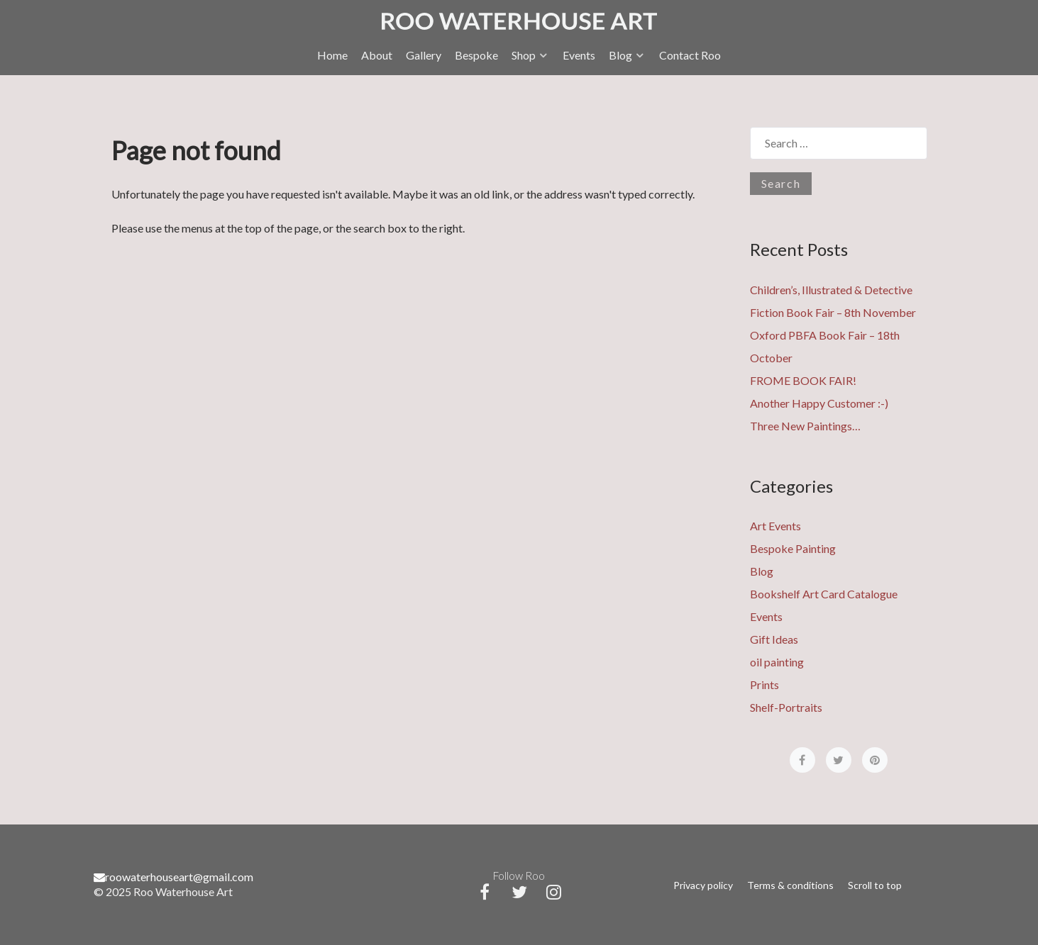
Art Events (775, 525)
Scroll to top (875, 885)
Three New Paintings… (805, 425)
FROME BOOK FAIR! (803, 380)
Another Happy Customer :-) (819, 403)
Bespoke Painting (793, 548)
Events (766, 616)
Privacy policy (703, 885)
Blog (761, 571)
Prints (764, 684)
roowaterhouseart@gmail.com (173, 876)
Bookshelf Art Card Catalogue (824, 593)
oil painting (777, 662)
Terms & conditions (790, 885)
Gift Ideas (774, 639)
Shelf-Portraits (786, 707)
